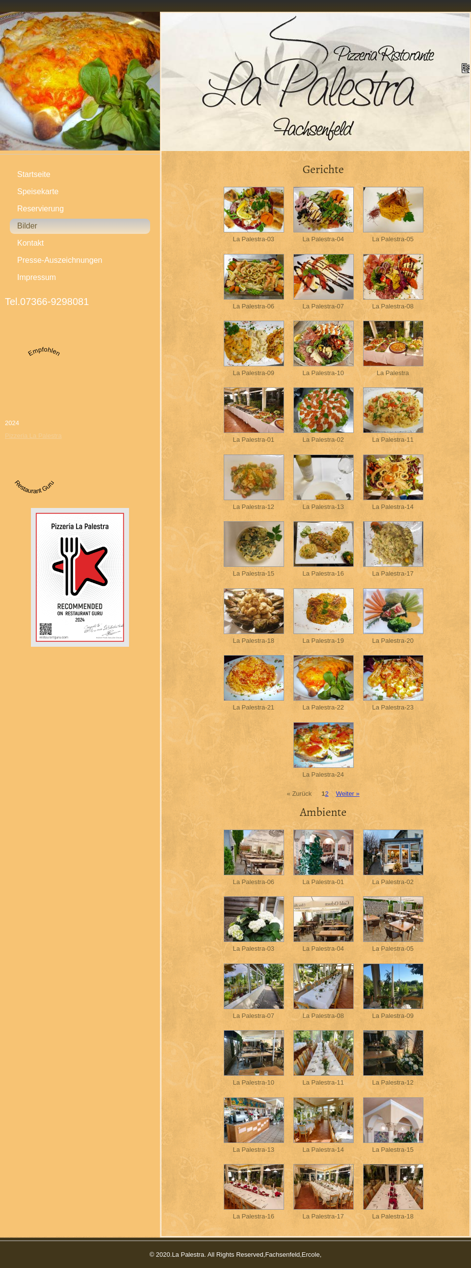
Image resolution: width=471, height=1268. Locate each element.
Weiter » (348, 793)
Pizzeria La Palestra (33, 435)
